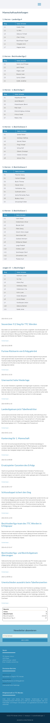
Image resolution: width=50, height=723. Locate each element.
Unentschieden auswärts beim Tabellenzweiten (24, 582)
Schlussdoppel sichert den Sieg (16, 492)
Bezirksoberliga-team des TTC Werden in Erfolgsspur (21, 524)
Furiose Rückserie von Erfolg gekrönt (19, 351)
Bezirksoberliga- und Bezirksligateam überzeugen (19, 554)
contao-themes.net (28, 720)
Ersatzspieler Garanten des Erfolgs (18, 465)
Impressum (27, 715)
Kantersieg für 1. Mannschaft (15, 438)
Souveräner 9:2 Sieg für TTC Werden (19, 324)
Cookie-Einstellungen (37, 715)
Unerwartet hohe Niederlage (15, 380)
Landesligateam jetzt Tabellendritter (19, 409)
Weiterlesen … (5, 341)
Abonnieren (25, 640)
